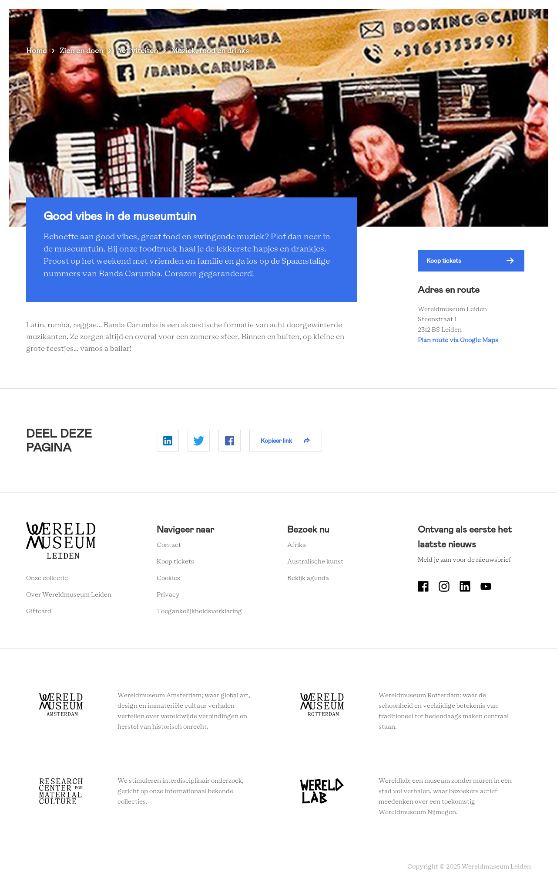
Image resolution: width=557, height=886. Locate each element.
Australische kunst (315, 562)
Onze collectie (47, 578)
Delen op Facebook (229, 440)
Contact (169, 545)
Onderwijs (429, 21)
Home (36, 51)
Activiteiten (137, 51)
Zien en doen (263, 21)
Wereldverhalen (376, 21)
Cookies (168, 578)
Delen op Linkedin (168, 440)
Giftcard (38, 611)
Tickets (470, 21)
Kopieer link (276, 441)
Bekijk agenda (308, 578)
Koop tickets (443, 261)
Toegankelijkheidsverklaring (199, 611)
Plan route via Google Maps (459, 340)
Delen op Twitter (199, 440)
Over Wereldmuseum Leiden (68, 595)
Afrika (296, 545)
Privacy (168, 595)
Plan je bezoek (317, 21)
